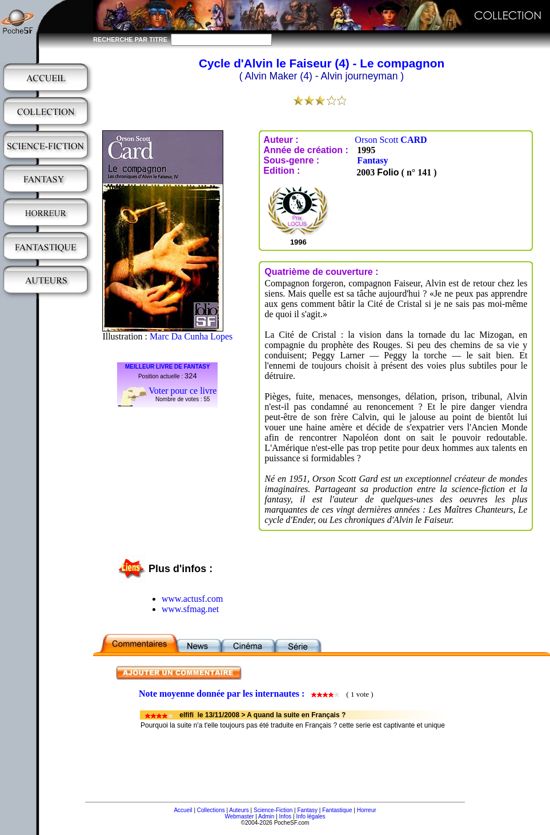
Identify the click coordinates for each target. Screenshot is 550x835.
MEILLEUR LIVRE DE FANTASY (167, 366)
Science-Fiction (273, 810)
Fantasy (372, 160)
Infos (285, 816)
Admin (266, 816)
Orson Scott (391, 140)
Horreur (366, 810)
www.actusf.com (192, 599)
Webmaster (239, 816)
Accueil (183, 810)
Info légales (310, 816)
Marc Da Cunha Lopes (191, 336)
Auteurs (238, 810)
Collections (211, 810)
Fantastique (337, 810)
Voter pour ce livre (182, 390)
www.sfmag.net (190, 609)
